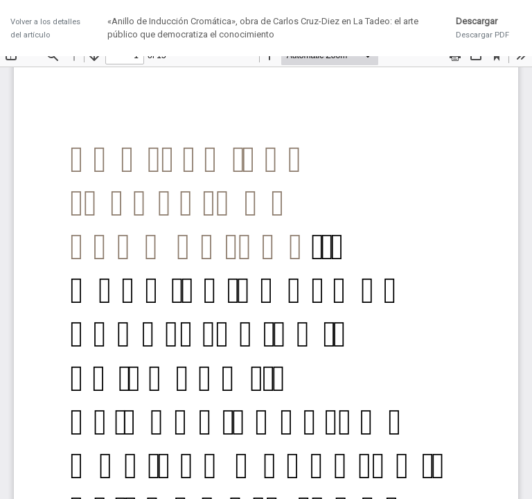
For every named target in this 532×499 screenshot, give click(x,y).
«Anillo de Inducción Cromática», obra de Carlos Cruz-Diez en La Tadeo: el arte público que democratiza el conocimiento (262, 28)
